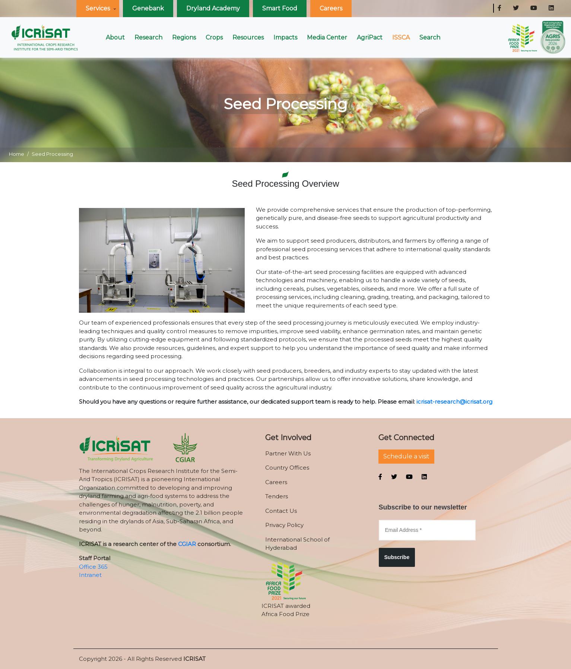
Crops (214, 37)
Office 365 (93, 566)
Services (98, 8)
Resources (248, 37)
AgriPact (370, 37)
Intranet (90, 574)
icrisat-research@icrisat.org (454, 401)
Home (16, 154)
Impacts (285, 37)
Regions (184, 37)
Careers (331, 8)
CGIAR (187, 543)
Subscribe (397, 557)
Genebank (148, 8)
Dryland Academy (213, 8)
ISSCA (401, 37)
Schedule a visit (406, 456)
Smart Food (279, 8)
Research (148, 37)
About (115, 37)
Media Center (327, 37)
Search (429, 37)
